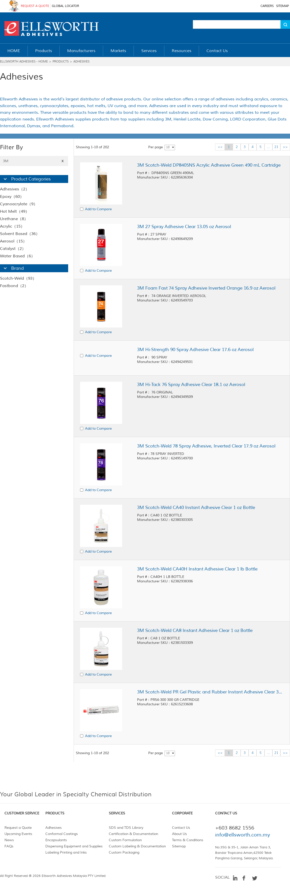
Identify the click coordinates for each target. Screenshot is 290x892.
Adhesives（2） (14, 189)
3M (34, 161)
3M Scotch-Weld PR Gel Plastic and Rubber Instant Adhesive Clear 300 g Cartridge (210, 692)
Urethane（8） (14, 218)
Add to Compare (98, 209)
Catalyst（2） (13, 248)
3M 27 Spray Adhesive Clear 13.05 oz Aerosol (184, 226)
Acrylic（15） (12, 226)
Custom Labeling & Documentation (137, 846)
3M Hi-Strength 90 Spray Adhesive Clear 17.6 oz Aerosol (195, 349)
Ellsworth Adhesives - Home (24, 61)
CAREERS (267, 6)
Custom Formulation (125, 840)
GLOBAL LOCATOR (65, 6)
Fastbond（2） (14, 285)
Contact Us (181, 828)
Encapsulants (56, 840)
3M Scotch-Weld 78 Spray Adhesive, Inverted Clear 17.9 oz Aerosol (206, 446)
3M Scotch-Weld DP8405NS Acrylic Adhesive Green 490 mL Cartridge (209, 165)
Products (61, 61)
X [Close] (62, 161)
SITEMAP (282, 6)
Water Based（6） (17, 256)
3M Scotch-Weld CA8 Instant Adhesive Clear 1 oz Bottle (195, 630)
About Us (179, 834)
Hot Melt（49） (14, 211)
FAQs (8, 846)
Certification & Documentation (133, 834)
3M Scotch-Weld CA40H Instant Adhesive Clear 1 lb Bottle (197, 569)
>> (285, 147)
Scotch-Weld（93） (18, 278)
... (268, 147)
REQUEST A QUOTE (35, 6)
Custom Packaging (124, 852)
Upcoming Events (18, 834)
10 (168, 147)
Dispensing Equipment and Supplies (74, 846)
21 (276, 147)
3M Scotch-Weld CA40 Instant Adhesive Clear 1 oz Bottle (196, 507)
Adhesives (81, 61)
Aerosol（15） (13, 241)
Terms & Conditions (187, 840)
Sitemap (179, 846)
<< (220, 147)
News (9, 840)
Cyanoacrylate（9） (18, 204)
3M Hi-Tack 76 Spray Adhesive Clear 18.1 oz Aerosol (191, 384)
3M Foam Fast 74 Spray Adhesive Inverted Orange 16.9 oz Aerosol (206, 288)
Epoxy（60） (12, 196)
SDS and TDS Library (126, 828)
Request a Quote (18, 828)
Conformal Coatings (61, 834)
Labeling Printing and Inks (66, 852)
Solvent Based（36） (20, 233)
